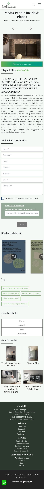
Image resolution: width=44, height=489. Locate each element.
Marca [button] (22, 321)
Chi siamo (22, 427)
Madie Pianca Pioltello (11, 299)
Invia (22, 225)
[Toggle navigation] (39, 4)
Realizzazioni (22, 434)
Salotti (22, 460)
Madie (26, 21)
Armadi (22, 465)
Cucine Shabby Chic (22, 451)
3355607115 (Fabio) (24, 417)
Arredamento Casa (16, 21)
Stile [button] (22, 329)
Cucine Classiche (22, 446)
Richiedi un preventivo (22, 64)
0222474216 (24, 414)
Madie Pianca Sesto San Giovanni (15, 288)
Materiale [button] (22, 325)
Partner (22, 431)
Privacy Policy (33, 198)
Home (6, 21)
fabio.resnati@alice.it (25, 419)
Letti (22, 463)
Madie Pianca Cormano (31, 293)
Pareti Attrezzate (22, 458)
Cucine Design (22, 441)
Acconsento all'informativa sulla (22, 198)
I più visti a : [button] (22, 334)
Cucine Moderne (22, 443)
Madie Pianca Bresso (10, 293)
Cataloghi (22, 429)
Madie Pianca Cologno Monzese (15, 304)
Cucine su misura (22, 448)
